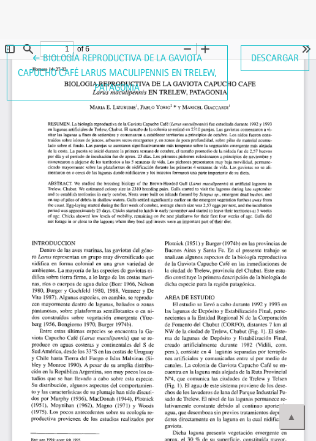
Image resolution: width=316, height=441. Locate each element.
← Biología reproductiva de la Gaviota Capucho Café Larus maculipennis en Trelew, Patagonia (117, 71)
